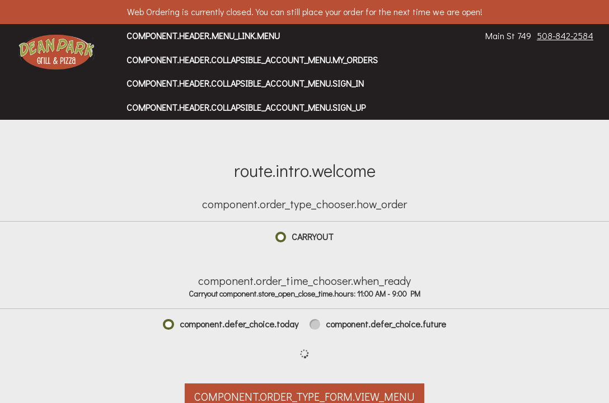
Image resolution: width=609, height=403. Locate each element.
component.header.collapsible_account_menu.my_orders (252, 59)
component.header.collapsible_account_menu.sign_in (245, 83)
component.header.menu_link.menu (203, 35)
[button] (56, 53)
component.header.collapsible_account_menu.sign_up (246, 107)
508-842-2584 (565, 35)
